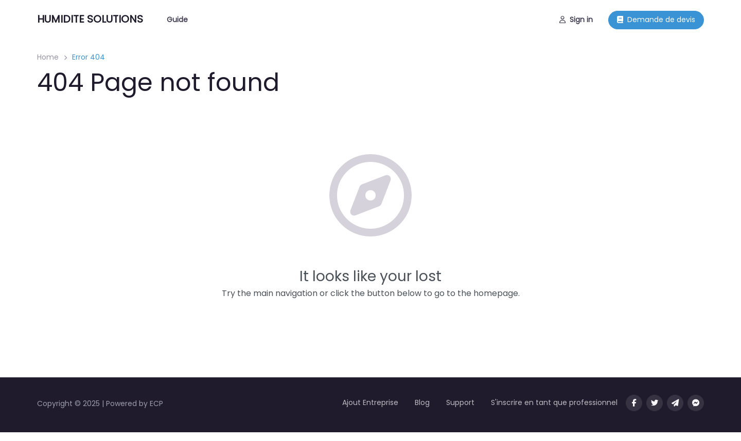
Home (48, 57)
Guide (177, 19)
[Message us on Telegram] (675, 403)
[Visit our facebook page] (634, 403)
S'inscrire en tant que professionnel (554, 402)
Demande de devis (656, 19)
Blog (422, 402)
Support (460, 402)
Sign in (576, 19)
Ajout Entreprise (370, 402)
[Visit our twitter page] (654, 403)
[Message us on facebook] (695, 403)
